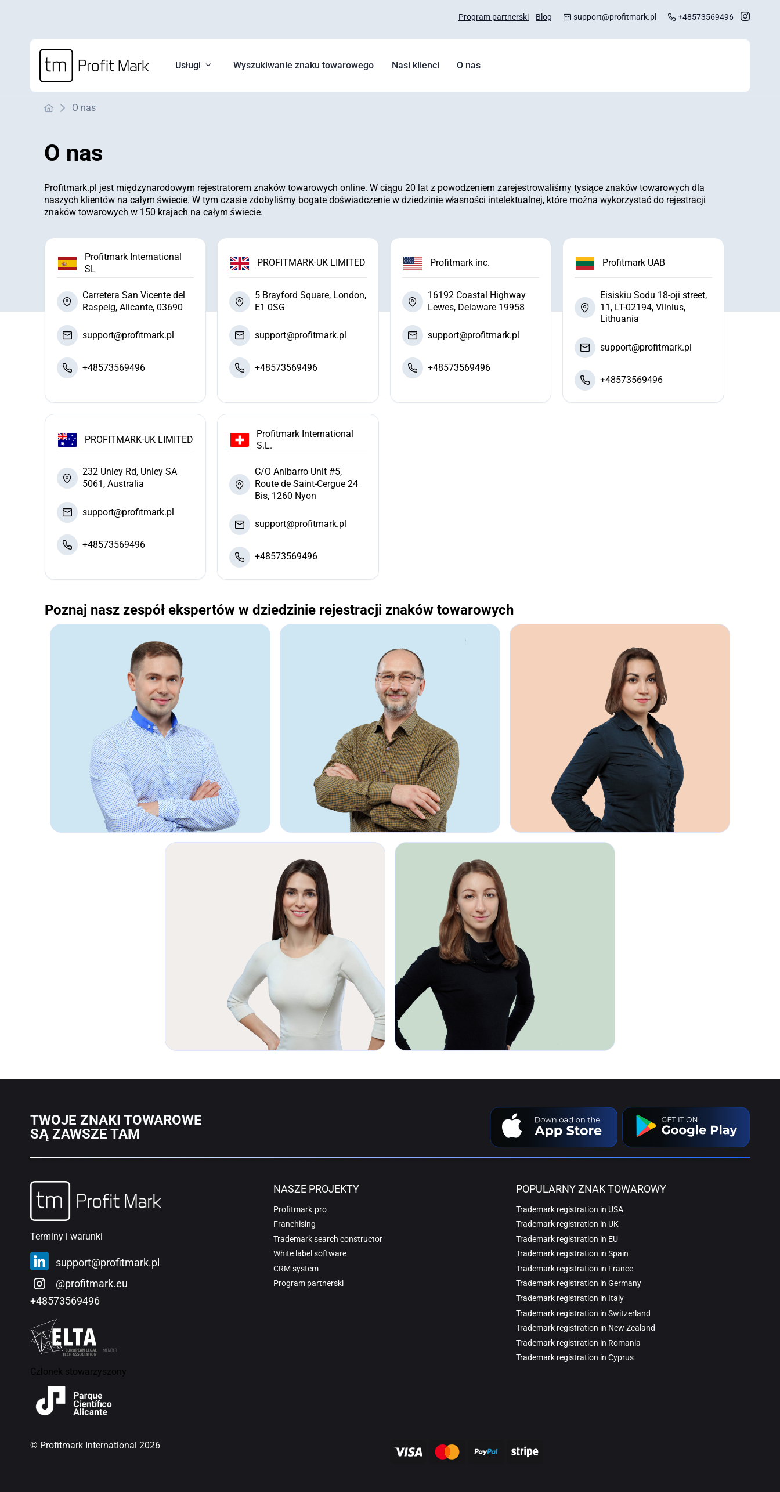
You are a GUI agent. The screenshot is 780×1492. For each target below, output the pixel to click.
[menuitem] (303, 65)
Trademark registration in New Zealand (585, 1327)
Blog (544, 17)
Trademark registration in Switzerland (583, 1313)
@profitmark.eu (92, 1283)
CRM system (296, 1268)
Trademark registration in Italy (570, 1298)
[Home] (94, 65)
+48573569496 (706, 17)
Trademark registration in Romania (578, 1343)
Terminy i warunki (66, 1236)
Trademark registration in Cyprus (575, 1357)
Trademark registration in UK (567, 1224)
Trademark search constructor (327, 1239)
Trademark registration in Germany (578, 1283)
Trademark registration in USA (569, 1209)
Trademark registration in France (574, 1268)
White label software (309, 1253)
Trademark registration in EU (567, 1239)
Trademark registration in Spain (572, 1253)
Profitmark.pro (300, 1209)
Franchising (294, 1224)
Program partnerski (493, 17)
